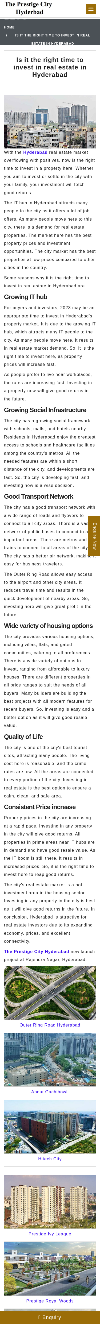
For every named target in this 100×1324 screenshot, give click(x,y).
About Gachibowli (50, 1092)
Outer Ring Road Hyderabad (50, 1025)
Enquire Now (95, 536)
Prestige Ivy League (50, 1234)
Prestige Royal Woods (50, 1301)
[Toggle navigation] (91, 9)
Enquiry (49, 1317)
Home (9, 27)
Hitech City (50, 1159)
